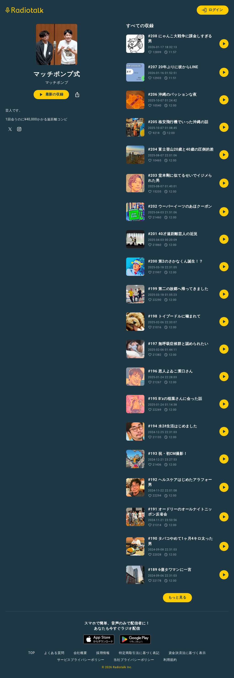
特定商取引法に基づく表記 (139, 653)
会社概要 (80, 653)
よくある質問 (54, 653)
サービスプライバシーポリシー (80, 660)
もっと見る (177, 597)
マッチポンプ (56, 82)
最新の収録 (51, 94)
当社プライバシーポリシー (134, 660)
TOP (31, 653)
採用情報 (103, 653)
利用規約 (170, 660)
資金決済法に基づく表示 (187, 653)
